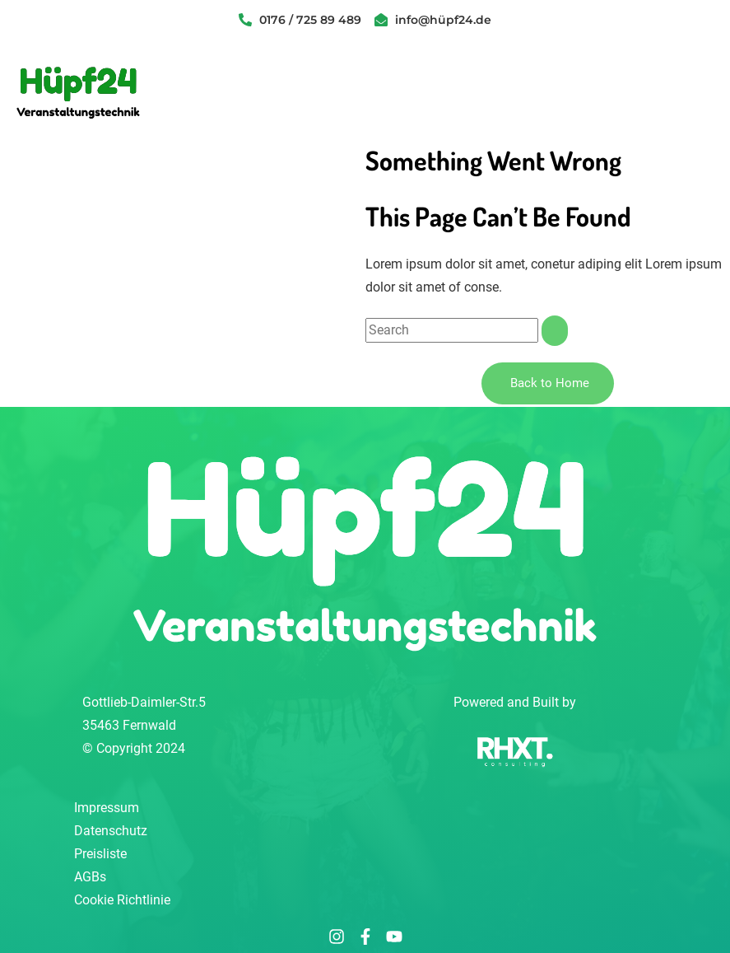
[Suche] (555, 330)
